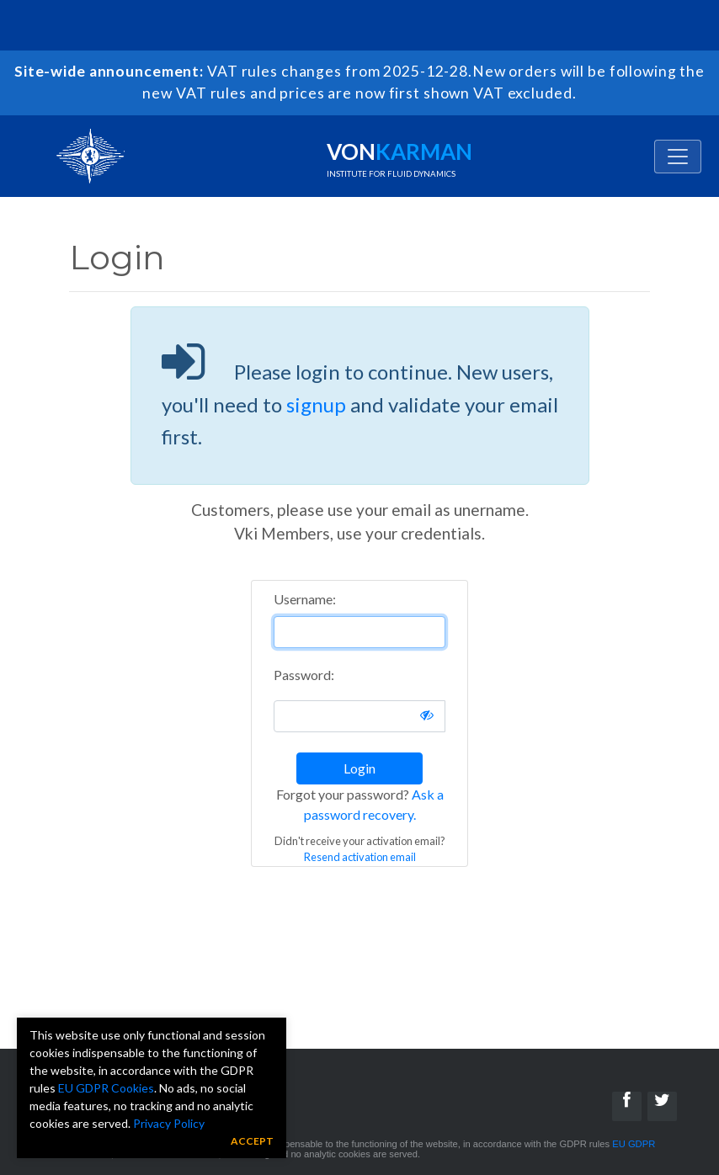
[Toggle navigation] (677, 156)
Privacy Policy (169, 1123)
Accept (252, 1141)
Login (359, 768)
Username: (305, 599)
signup (316, 404)
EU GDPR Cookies (106, 1088)
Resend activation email (360, 857)
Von (399, 158)
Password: (304, 675)
